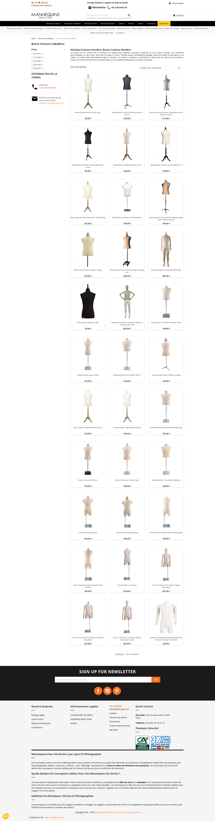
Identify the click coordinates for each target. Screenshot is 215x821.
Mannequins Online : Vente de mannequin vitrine (118, 812)
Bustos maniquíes (108, 23)
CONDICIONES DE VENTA (81, 715)
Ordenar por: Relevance (150, 68)
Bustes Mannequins (201, 28)
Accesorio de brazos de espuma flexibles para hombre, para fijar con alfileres (166, 639)
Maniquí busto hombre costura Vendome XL (166, 165)
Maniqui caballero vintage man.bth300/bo (166, 270)
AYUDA (73, 723)
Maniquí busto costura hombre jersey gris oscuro (127, 113)
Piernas (131, 23)
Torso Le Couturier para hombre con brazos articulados (88, 639)
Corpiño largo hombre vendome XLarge (166, 375)
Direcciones (115, 721)
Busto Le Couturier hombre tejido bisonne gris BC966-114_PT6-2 (166, 113)
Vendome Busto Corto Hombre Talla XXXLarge (166, 427)
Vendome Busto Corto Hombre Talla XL (127, 375)
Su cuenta (116, 706)
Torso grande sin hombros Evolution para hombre (88, 586)
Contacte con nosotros (41, 5)
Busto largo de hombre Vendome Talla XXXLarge (88, 217)
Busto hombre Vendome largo (88, 322)
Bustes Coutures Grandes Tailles (102, 33)
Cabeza (122, 23)
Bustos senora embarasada (33, 28)
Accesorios (151, 23)
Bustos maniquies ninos (154, 28)
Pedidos (113, 713)
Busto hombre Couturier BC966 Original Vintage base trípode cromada (166, 218)
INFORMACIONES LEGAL (81, 719)
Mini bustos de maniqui (107, 28)
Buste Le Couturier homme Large (127, 480)
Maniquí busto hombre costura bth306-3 (127, 217)
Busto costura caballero (72, 28)
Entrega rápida (38, 715)
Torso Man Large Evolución (87, 533)
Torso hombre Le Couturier (127, 585)
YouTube (107, 691)
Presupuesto (97, 7)
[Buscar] (108, 15)
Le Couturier (120, 33)
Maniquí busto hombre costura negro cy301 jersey (88, 166)
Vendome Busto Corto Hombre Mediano (166, 480)
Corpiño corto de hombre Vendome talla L (166, 322)
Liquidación (164, 23)
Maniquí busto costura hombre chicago (88, 270)
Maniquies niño (91, 23)
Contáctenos (37, 727)
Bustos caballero (138, 28)
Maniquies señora (53, 23)
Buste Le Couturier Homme (88, 480)
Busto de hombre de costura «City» (88, 112)
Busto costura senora (14, 28)
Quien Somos (37, 719)
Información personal (119, 709)
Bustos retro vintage (172, 28)
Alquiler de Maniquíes (41, 723)
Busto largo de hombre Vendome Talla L (87, 427)
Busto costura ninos (90, 28)
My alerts (114, 729)
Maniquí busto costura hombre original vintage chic (127, 271)
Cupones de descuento (120, 725)
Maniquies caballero (72, 23)
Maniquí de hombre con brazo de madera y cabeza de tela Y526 (127, 323)
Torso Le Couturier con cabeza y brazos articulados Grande (127, 639)
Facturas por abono (118, 717)
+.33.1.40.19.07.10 (47, 87)
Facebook (98, 691)
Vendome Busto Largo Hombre (88, 375)
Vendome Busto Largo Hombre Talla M (127, 427)
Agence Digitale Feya (54, 817)
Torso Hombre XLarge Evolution (127, 533)
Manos (140, 23)
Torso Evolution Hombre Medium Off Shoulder (166, 533)
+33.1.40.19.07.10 (117, 7)
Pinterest (117, 691)
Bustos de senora (124, 28)
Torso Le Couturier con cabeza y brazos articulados (166, 586)
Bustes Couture (186, 28)
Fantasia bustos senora (54, 28)
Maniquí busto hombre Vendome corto (127, 165)
